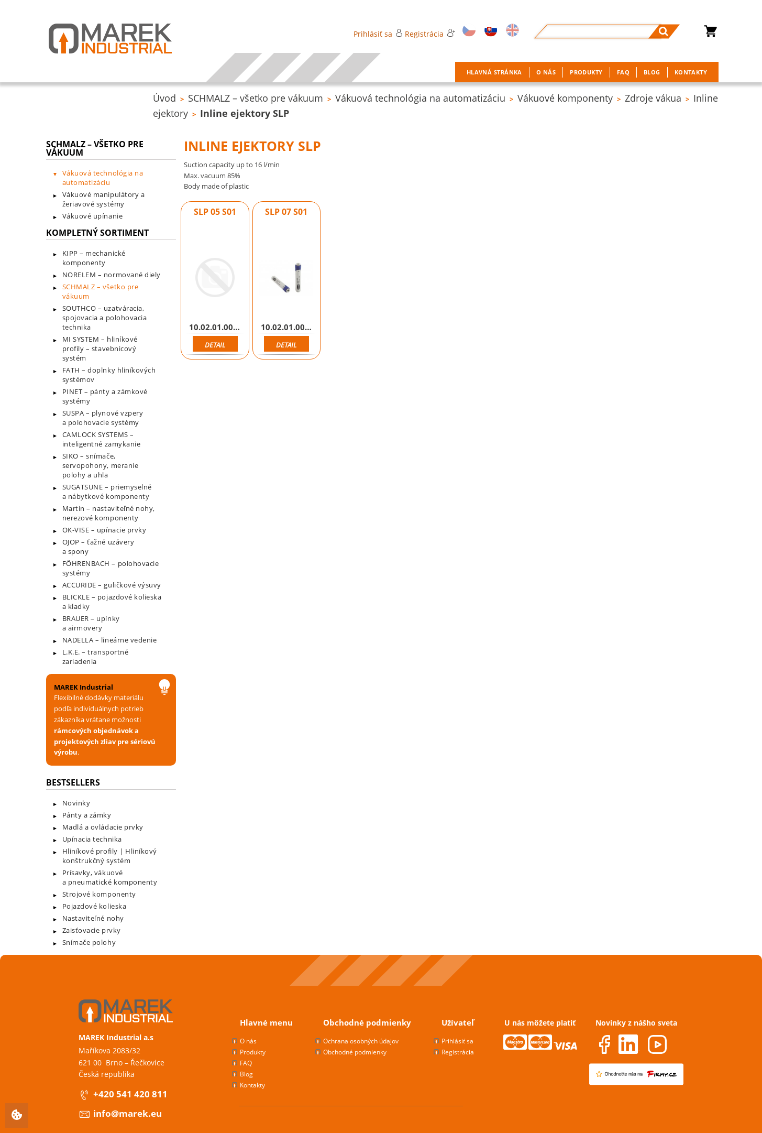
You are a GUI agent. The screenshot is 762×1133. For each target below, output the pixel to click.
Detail (215, 345)
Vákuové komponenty (565, 98)
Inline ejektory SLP (244, 113)
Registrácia (430, 34)
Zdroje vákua (653, 98)
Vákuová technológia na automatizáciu (420, 98)
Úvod (164, 98)
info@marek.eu (127, 1113)
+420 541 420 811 (130, 1094)
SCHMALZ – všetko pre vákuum (255, 98)
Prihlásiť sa (378, 34)
